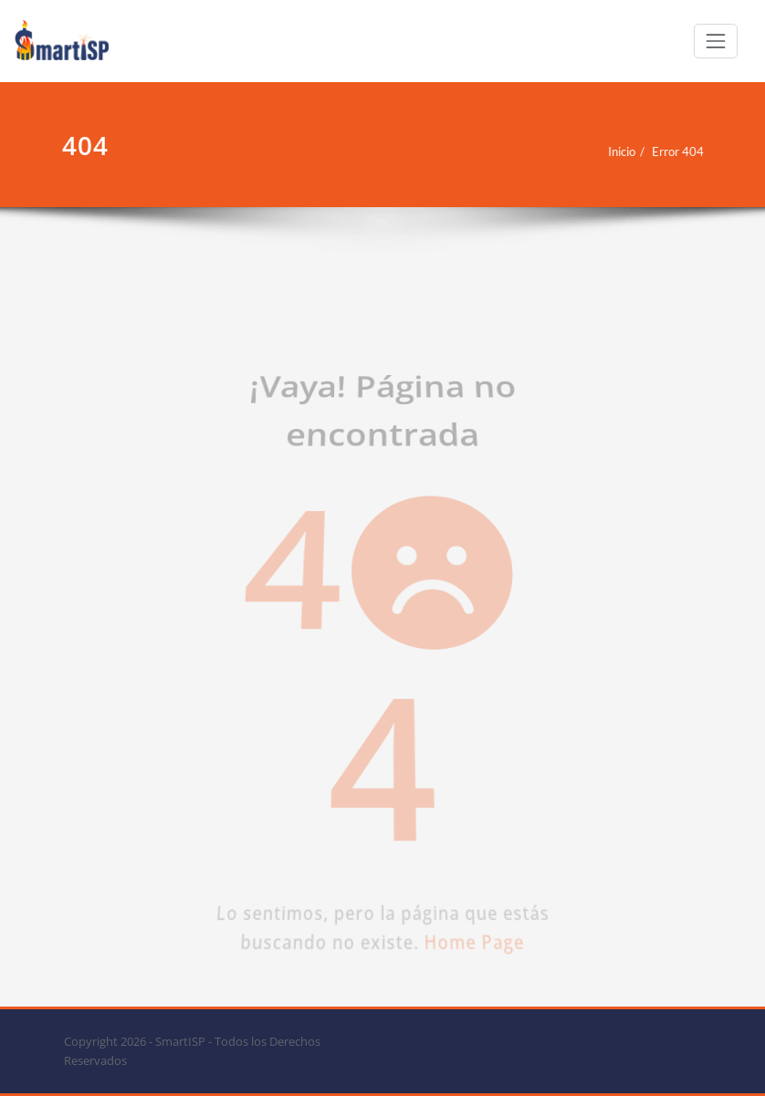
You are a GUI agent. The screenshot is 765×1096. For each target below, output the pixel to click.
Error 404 (649, 151)
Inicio (592, 151)
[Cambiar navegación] (716, 41)
